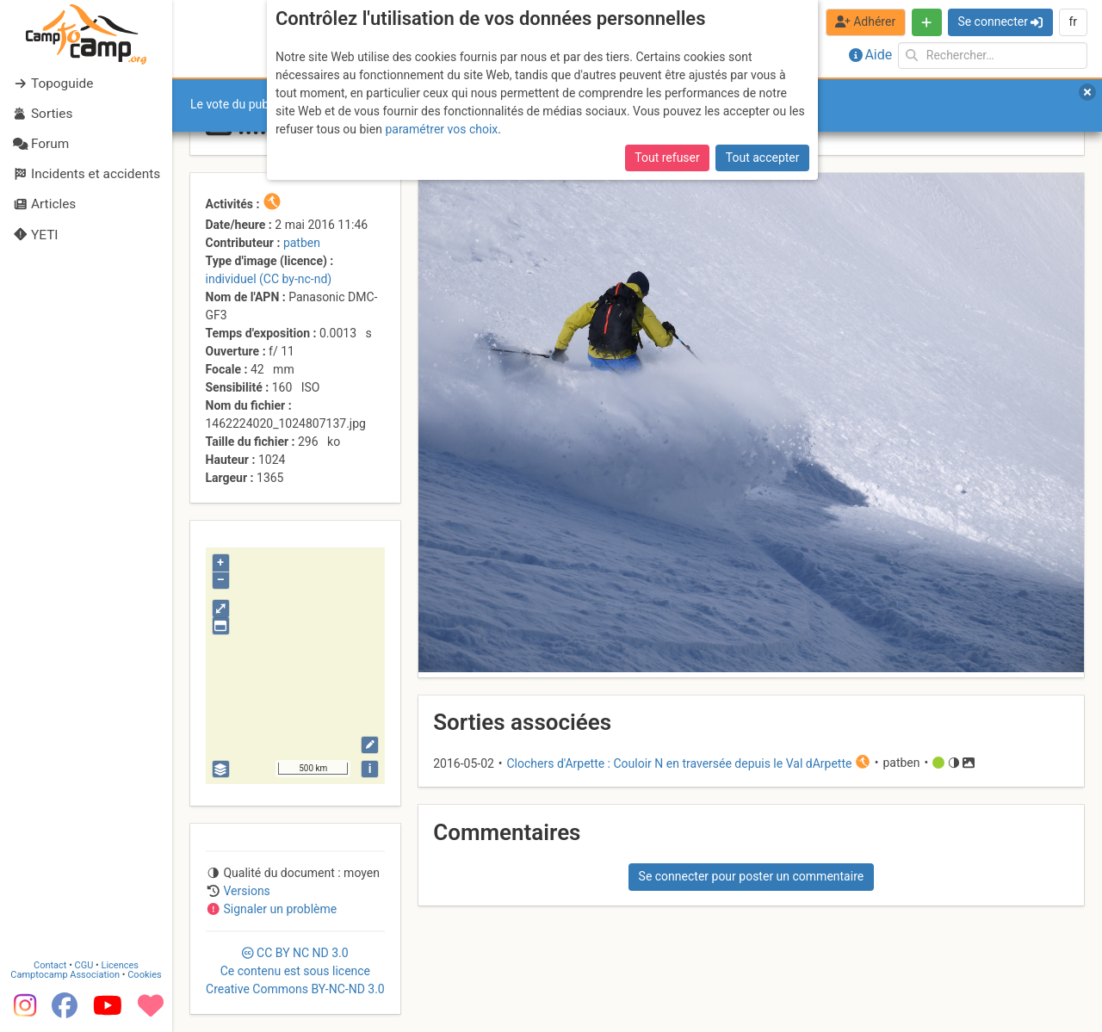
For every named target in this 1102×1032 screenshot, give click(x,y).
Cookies (144, 974)
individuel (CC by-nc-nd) (269, 279)
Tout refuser (667, 157)
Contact (50, 965)
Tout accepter (763, 157)
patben (301, 243)
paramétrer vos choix (441, 129)
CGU (84, 965)
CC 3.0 (295, 971)
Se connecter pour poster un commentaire (751, 876)
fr (1072, 21)
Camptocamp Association (65, 974)
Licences (120, 965)
